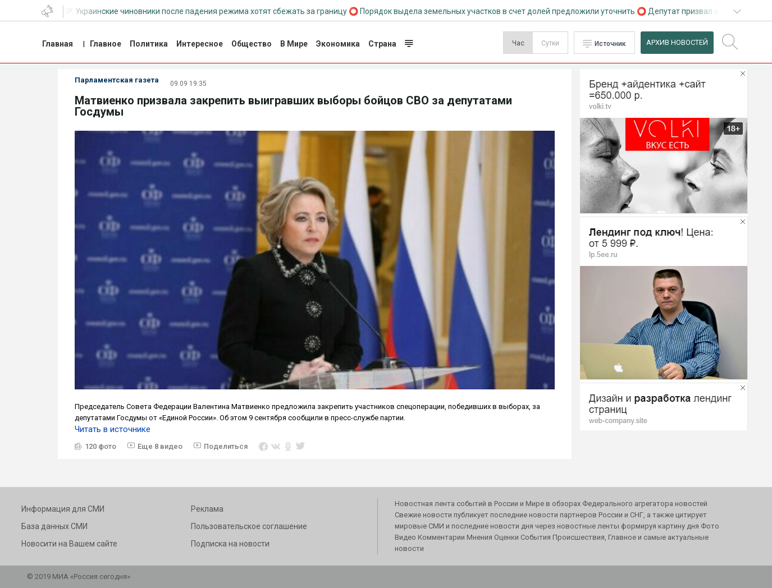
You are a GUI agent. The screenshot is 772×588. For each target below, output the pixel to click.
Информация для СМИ (62, 508)
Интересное (199, 43)
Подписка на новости (230, 543)
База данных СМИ (54, 526)
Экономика (338, 43)
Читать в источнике (112, 429)
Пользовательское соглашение (249, 526)
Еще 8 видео (160, 446)
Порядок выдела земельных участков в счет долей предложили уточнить (499, 11)
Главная (57, 43)
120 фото (100, 446)
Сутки (550, 43)
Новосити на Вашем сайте (69, 543)
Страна (382, 43)
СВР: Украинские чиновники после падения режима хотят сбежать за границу (204, 11)
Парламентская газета (117, 80)
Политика (149, 43)
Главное (105, 43)
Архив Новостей (677, 42)
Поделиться (226, 446)
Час (518, 43)
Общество (251, 43)
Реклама (207, 508)
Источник (610, 44)
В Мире (294, 43)
